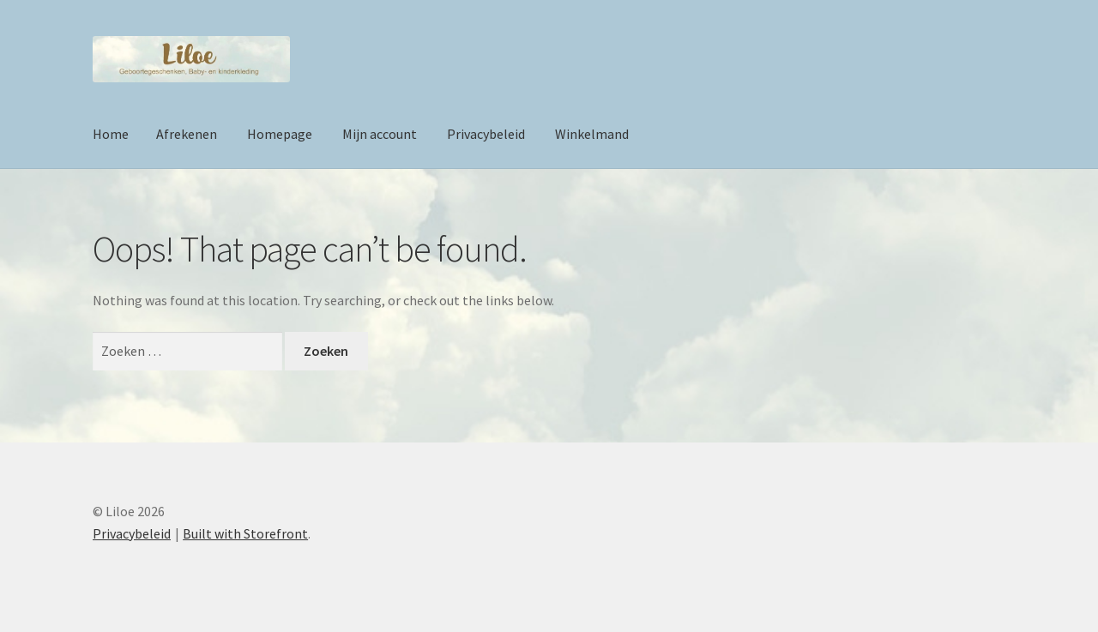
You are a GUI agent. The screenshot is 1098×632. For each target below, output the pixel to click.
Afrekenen (186, 133)
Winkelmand (592, 133)
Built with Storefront (245, 533)
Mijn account (379, 133)
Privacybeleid (486, 133)
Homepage (279, 133)
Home (111, 133)
